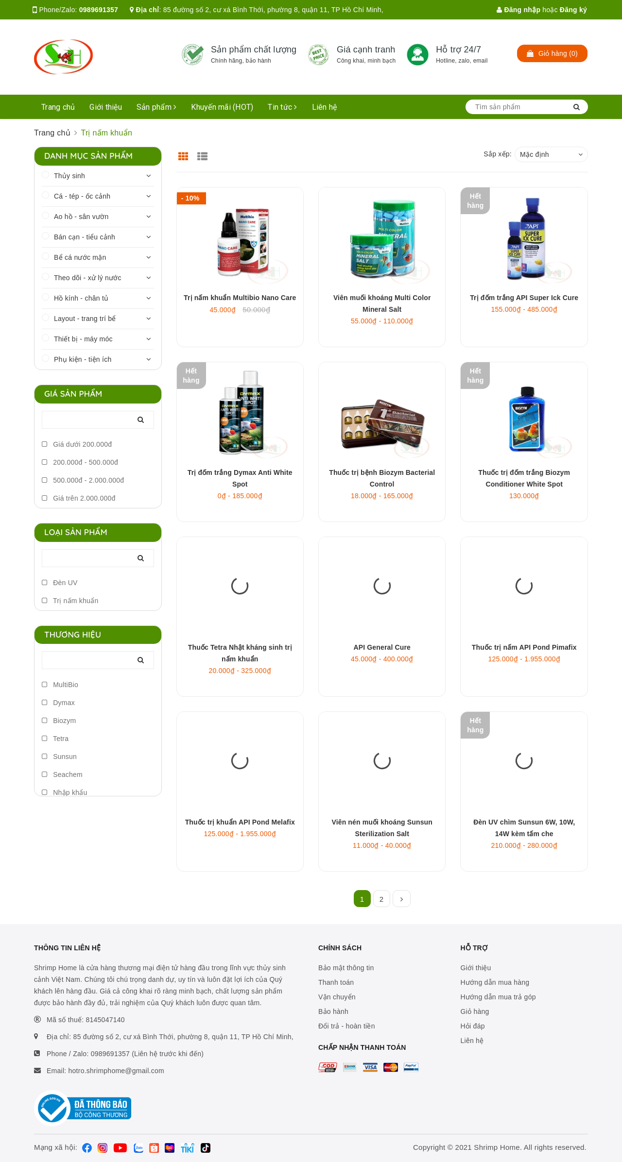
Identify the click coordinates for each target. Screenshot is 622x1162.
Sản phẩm (157, 107)
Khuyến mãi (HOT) (222, 107)
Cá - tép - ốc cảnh (82, 196)
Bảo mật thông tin (346, 968)
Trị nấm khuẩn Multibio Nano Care (240, 298)
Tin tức (282, 107)
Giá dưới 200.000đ (77, 444)
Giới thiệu (105, 107)
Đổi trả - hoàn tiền (346, 1026)
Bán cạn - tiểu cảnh (84, 237)
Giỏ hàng (475, 1011)
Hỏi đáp (473, 1026)
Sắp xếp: (498, 154)
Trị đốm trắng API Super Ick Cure (524, 298)
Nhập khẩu (64, 792)
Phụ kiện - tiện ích (82, 359)
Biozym (59, 720)
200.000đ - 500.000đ (80, 462)
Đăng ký (573, 10)
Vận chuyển (337, 997)
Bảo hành (333, 1011)
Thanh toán (336, 982)
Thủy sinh (69, 176)
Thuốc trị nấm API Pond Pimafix (524, 647)
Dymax (58, 703)
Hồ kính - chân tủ (81, 298)
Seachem (62, 774)
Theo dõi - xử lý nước (87, 278)
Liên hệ (324, 107)
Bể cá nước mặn (80, 257)
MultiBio (60, 685)
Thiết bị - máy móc (83, 339)
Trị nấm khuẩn (70, 601)
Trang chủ (58, 107)
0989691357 (98, 10)
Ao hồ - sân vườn (81, 216)
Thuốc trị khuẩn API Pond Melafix (240, 822)
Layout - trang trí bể (85, 318)
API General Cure (382, 647)
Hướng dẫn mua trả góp (498, 997)
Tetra (55, 738)
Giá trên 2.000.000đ (79, 498)
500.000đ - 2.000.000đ (83, 480)
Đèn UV (60, 583)
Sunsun (59, 756)
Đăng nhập (518, 10)
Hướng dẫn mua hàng (495, 982)
